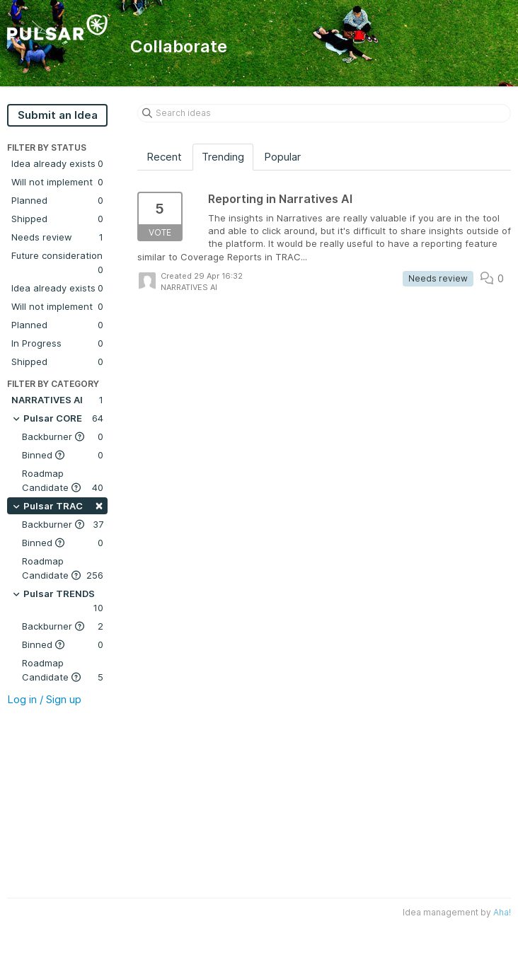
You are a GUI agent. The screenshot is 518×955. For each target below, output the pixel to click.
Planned (57, 200)
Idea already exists (57, 163)
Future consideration (57, 263)
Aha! (502, 912)
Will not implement (57, 182)
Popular (282, 156)
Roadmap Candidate (62, 481)
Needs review (57, 237)
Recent (164, 156)
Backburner (62, 436)
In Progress (57, 343)
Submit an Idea (58, 115)
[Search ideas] (324, 113)
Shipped (57, 219)
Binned (62, 455)
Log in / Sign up (44, 699)
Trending (223, 156)
